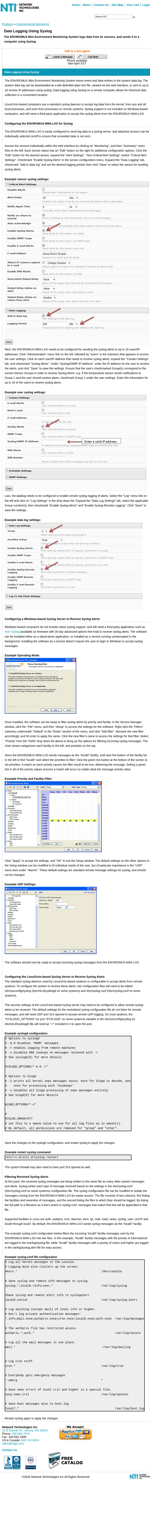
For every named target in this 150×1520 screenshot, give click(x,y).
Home (76, 5)
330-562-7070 (21, 1433)
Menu (87, 5)
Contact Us (101, 5)
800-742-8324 (30, 1440)
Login (146, 5)
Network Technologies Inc (19, 1427)
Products (7, 24)
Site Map (117, 5)
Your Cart (132, 5)
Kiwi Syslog (12, 631)
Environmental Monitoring (33, 24)
